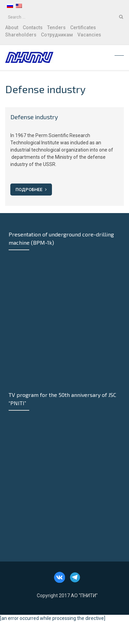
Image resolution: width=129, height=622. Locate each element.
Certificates (83, 27)
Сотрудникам (57, 34)
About (11, 27)
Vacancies (89, 34)
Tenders (56, 27)
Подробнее (31, 189)
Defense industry (34, 117)
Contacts (33, 27)
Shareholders (20, 34)
